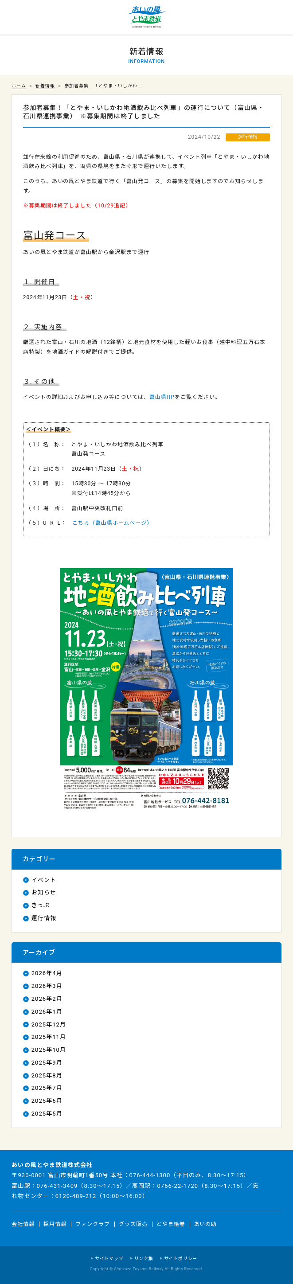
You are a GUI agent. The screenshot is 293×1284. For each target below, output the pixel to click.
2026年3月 (47, 986)
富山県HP (162, 397)
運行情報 (43, 918)
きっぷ (40, 905)
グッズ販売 (133, 1224)
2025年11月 (48, 1037)
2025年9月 (47, 1062)
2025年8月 (47, 1075)
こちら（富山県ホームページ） (112, 523)
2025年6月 (47, 1100)
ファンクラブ (92, 1224)
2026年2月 (47, 998)
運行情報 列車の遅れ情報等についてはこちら (17, 17)
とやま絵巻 (170, 1224)
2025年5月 (47, 1113)
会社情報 (23, 1224)
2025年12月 (48, 1024)
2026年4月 (47, 973)
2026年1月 (47, 1011)
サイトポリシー (181, 1258)
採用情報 (54, 1224)
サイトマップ (109, 1258)
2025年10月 (48, 1049)
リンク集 (143, 1258)
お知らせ (43, 892)
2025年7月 (47, 1088)
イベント (43, 880)
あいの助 (205, 1224)
